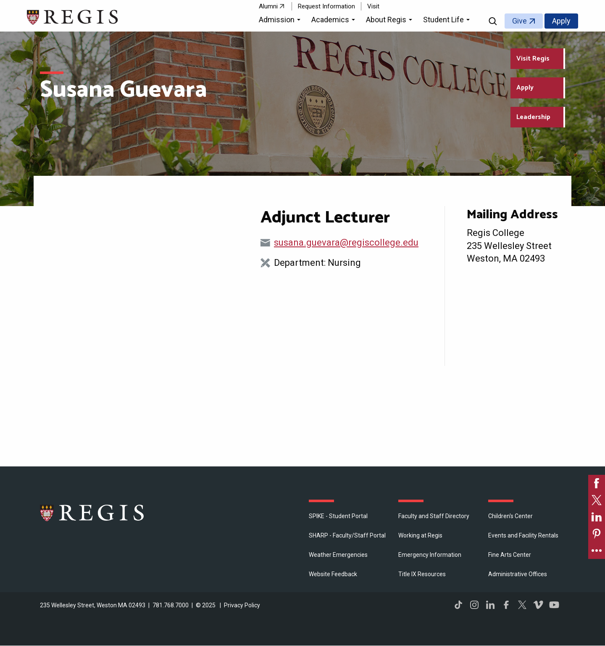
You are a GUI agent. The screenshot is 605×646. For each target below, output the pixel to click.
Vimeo (538, 605)
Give (519, 20)
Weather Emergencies (338, 554)
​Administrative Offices (517, 574)
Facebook (506, 605)
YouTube (554, 605)
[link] (596, 483)
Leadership (533, 117)
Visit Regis (533, 58)
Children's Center (510, 516)
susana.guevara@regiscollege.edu (346, 242)
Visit (373, 6)
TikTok (458, 605)
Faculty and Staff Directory (433, 516)
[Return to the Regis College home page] (73, 16)
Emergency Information (429, 554)
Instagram (474, 605)
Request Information (326, 6)
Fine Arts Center (509, 554)
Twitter (522, 605)
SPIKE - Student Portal (338, 516)
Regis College (92, 513)
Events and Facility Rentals (523, 535)
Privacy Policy (242, 605)
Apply (561, 20)
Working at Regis (420, 535)
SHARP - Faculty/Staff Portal (347, 535)
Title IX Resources (422, 574)
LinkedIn (490, 605)
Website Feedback (333, 574)
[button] (281, 21)
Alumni (268, 6)
